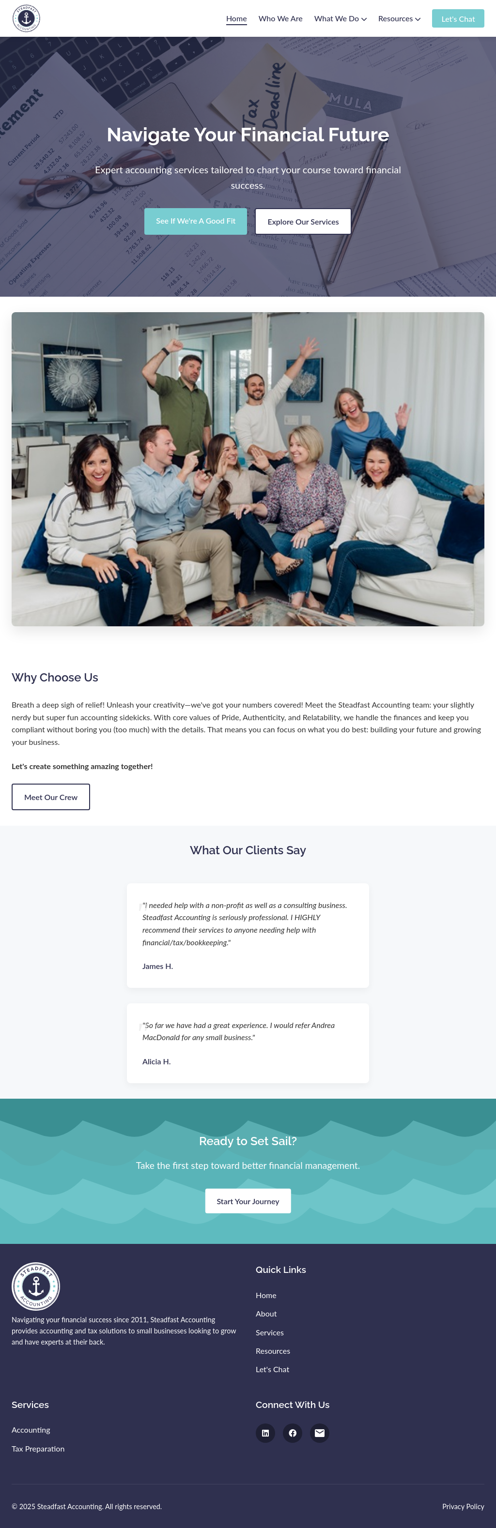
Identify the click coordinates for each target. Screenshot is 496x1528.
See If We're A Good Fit (195, 220)
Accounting (31, 1429)
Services (270, 1332)
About (266, 1313)
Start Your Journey (248, 1201)
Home (236, 18)
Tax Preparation (38, 1448)
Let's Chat (458, 18)
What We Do (340, 18)
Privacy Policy (463, 1506)
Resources (399, 18)
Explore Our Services (303, 221)
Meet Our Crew (51, 797)
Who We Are (281, 18)
